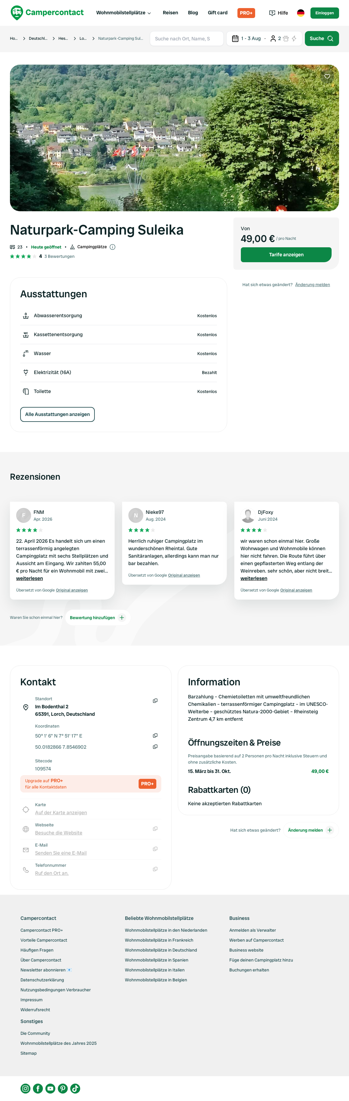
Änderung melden (312, 284)
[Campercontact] (47, 13)
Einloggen (324, 13)
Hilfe (278, 13)
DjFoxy (265, 512)
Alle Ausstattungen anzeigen (57, 414)
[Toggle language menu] (300, 13)
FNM (39, 512)
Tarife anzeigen (286, 254)
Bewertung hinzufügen (98, 617)
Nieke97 (155, 512)
